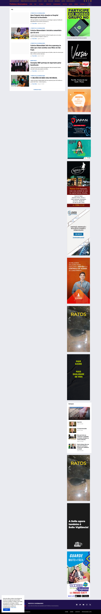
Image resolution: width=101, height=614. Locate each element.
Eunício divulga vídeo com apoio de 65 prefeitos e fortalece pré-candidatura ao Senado (83, 447)
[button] (85, 4)
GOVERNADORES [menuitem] (57, 4)
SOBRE (71, 611)
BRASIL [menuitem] (70, 4)
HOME (66, 611)
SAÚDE (45, 1)
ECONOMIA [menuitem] (82, 4)
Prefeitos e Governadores (18, 4)
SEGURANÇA (57, 1)
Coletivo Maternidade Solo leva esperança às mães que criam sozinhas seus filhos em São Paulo (45, 48)
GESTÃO (63, 1)
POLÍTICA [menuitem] (65, 4)
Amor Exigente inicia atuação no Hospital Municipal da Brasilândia (44, 16)
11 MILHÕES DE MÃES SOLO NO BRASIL (43, 78)
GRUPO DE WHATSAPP (14, 1)
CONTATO (77, 611)
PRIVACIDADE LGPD (86, 611)
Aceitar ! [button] (6, 609)
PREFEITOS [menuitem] (48, 4)
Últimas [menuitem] (41, 4)
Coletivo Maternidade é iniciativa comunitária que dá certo (45, 31)
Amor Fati (79, 422)
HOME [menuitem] (30, 4)
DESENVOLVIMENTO (70, 1)
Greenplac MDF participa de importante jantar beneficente (45, 64)
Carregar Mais (37, 89)
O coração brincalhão (82, 428)
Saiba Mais (13, 607)
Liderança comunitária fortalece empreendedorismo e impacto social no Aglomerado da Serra (79, 413)
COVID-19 (40, 1)
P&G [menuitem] (35, 4)
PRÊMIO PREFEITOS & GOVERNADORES (29, 1)
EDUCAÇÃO (50, 1)
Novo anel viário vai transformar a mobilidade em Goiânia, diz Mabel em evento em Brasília (83, 437)
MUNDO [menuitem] (76, 4)
